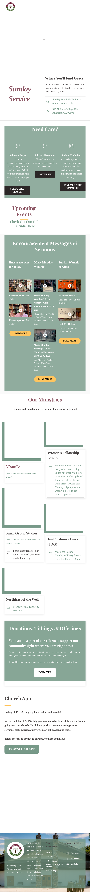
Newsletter (52, 861)
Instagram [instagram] (72, 853)
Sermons (49, 853)
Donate (44, 672)
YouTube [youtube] (71, 864)
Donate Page (51, 871)
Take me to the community (73, 186)
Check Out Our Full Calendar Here (24, 224)
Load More (20, 333)
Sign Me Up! (45, 174)
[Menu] (84, 3)
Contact (49, 857)
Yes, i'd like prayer (17, 190)
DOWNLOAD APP (22, 749)
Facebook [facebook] (72, 859)
